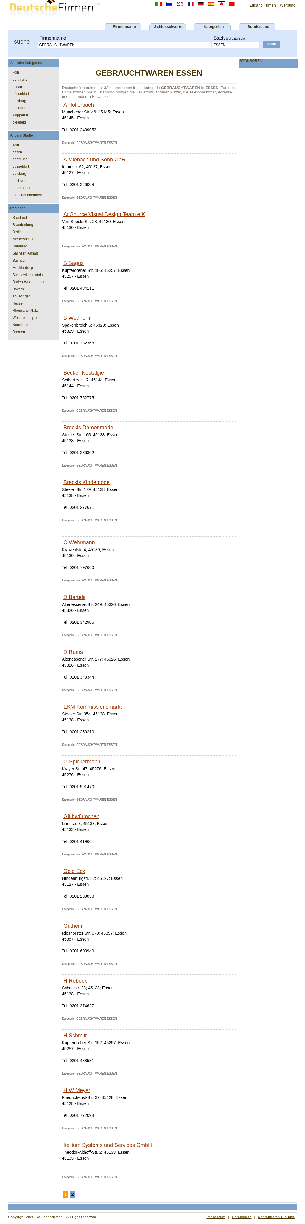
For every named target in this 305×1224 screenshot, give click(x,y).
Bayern (18, 289)
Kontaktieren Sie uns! (276, 1217)
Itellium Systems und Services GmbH (107, 1145)
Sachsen (20, 260)
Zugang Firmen (263, 5)
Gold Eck (74, 871)
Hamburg (20, 246)
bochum (19, 108)
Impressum (215, 1217)
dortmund (20, 79)
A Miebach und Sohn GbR (94, 160)
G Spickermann (81, 762)
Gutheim (73, 926)
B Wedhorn (76, 318)
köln (16, 72)
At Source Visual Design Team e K (104, 214)
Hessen (19, 303)
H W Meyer (76, 1090)
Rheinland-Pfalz (25, 310)
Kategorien (214, 26)
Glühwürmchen (81, 816)
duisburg (19, 101)
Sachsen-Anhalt (25, 253)
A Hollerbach (78, 105)
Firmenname (124, 26)
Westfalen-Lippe (25, 318)
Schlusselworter (169, 26)
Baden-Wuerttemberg (30, 282)
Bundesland (258, 26)
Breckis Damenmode (88, 428)
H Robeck (75, 981)
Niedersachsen (24, 239)
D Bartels (74, 597)
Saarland (20, 218)
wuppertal (20, 115)
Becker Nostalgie (83, 373)
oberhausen (22, 188)
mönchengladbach (27, 195)
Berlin (17, 232)
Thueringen (22, 296)
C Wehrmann (79, 542)
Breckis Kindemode (86, 482)
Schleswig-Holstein (28, 275)
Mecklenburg (23, 268)
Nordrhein (20, 325)
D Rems (73, 652)
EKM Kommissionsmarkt (92, 707)
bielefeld (19, 122)
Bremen (19, 332)
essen (17, 87)
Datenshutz (242, 1217)
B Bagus (73, 263)
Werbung (287, 5)
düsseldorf (21, 94)
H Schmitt (75, 1036)
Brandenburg (23, 225)
